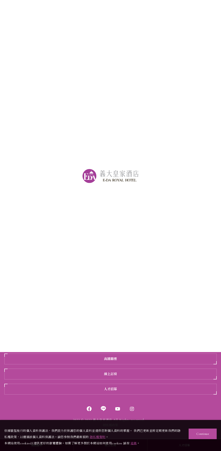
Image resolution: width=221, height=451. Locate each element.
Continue (202, 434)
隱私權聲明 (98, 437)
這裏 (134, 443)
